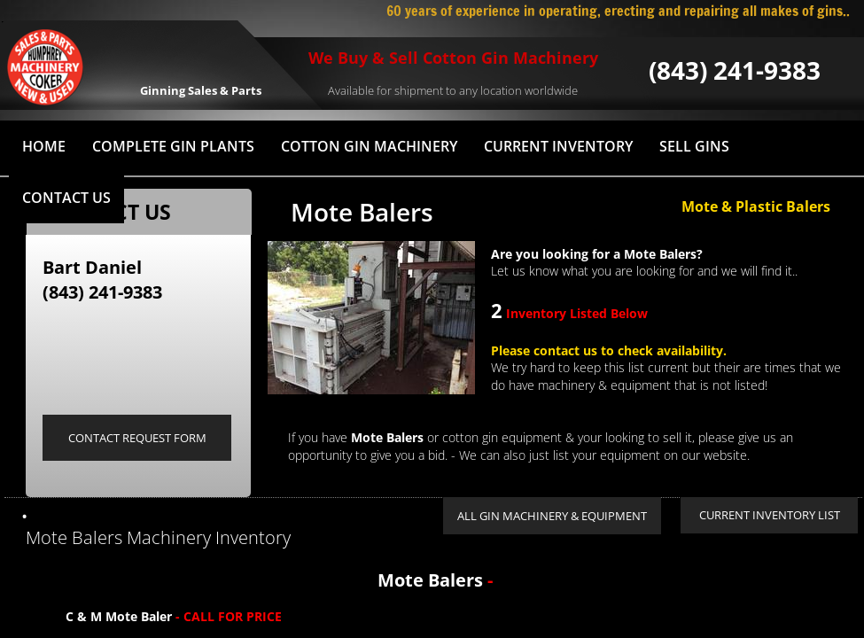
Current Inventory (558, 146)
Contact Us (66, 197)
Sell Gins (694, 146)
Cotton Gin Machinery (369, 146)
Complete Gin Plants (173, 146)
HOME (44, 146)
